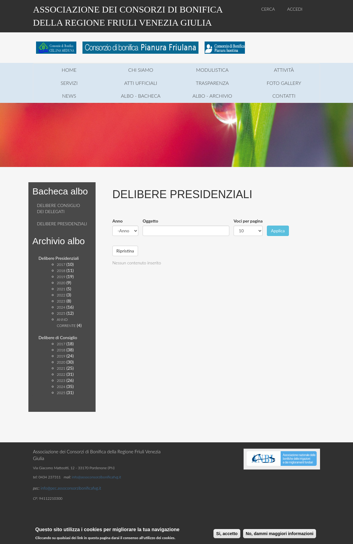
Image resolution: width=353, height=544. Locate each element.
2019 (61, 276)
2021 (61, 289)
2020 (61, 283)
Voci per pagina (248, 220)
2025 (61, 313)
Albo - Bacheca (140, 96)
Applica (278, 230)
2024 (61, 307)
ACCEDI (294, 9)
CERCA (268, 9)
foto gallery (284, 83)
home (69, 70)
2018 (61, 270)
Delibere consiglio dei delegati (58, 208)
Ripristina (125, 250)
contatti (284, 96)
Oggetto (150, 220)
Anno (117, 220)
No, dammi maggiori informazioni (280, 534)
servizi (69, 83)
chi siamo (140, 70)
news (69, 96)
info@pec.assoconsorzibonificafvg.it (71, 488)
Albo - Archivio (212, 96)
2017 (61, 264)
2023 (61, 301)
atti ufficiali (140, 83)
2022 (61, 295)
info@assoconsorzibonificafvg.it (96, 477)
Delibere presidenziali (62, 223)
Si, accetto (227, 534)
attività (284, 70)
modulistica (212, 70)
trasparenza (212, 83)
